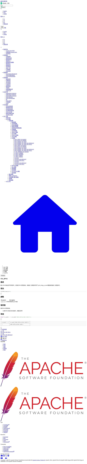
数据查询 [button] (8, 65)
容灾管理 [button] (8, 82)
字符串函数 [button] (14, 123)
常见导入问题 (9, 114)
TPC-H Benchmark (10, 75)
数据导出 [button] (8, 63)
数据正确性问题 (10, 113)
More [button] (7, 103)
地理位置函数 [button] (15, 126)
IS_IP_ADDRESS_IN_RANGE (21, 151)
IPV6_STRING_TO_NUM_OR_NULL (23, 150)
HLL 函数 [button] (14, 167)
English (5, 11)
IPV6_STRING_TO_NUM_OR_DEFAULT (24, 149)
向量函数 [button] (14, 129)
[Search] (7, 5)
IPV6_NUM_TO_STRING (20, 146)
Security (5, 432)
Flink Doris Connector (11, 94)
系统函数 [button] (14, 168)
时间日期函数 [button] (15, 125)
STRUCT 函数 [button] (15, 135)
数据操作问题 (9, 107)
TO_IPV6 (16, 161)
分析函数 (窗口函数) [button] (14, 177)
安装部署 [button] (8, 56)
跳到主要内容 (4, 1)
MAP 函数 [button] (14, 133)
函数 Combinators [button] (13, 175)
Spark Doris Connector (11, 93)
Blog (4, 439)
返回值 (5, 350)
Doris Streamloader (10, 98)
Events (5, 428)
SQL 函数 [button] (8, 119)
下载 (5, 27)
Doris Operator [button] (9, 97)
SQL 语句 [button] (8, 181)
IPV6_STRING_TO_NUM (20, 148)
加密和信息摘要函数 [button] (17, 128)
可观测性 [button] (8, 69)
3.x (4, 20)
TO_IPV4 (16, 158)
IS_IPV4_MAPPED (18, 154)
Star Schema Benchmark (11, 73)
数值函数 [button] (14, 122)
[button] (1, 8)
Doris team (5, 450)
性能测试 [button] (5, 72)
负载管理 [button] (8, 80)
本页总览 (3, 275)
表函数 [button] (10, 178)
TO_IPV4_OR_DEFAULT (20, 159)
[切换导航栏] (2, 27)
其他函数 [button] (14, 170)
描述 (4, 345)
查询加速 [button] (8, 66)
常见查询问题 (9, 109)
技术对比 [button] (8, 53)
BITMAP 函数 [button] (15, 165)
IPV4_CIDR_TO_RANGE (20, 139)
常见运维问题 (9, 106)
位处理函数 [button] (14, 130)
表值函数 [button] (11, 180)
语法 (4, 347)
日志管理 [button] (8, 83)
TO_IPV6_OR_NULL (19, 164)
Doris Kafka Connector (11, 95)
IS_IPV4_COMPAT (18, 153)
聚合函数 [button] (11, 174)
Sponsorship (6, 430)
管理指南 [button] (5, 77)
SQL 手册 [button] (5, 116)
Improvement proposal (8, 453)
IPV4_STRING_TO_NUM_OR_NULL (23, 144)
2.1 (4, 21)
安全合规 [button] (8, 71)
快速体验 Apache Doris (11, 52)
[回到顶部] (1, 47)
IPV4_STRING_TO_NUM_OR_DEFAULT (24, 143)
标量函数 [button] (11, 120)
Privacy (5, 431)
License (5, 427)
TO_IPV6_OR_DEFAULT (20, 163)
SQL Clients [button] (9, 100)
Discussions (6, 443)
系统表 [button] (7, 87)
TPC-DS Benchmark (10, 76)
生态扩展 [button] (5, 92)
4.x (4, 19)
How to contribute (7, 448)
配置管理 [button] (8, 86)
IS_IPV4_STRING (18, 155)
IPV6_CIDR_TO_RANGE (20, 145)
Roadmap (5, 451)
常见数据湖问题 (10, 110)
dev (4, 22)
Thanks (5, 433)
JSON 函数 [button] (14, 136)
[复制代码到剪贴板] (1, 294)
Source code (6, 449)
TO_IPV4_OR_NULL (19, 160)
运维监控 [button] (8, 84)
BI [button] (6, 99)
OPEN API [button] (8, 90)
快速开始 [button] (5, 49)
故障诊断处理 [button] (9, 89)
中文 (4, 12)
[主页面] (44, 266)
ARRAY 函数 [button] (15, 132)
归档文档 (5, 24)
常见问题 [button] (5, 104)
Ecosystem (5, 440)
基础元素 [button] (8, 117)
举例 (4, 351)
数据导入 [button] (8, 60)
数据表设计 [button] (9, 59)
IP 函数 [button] (13, 138)
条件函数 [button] (14, 172)
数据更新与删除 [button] (10, 62)
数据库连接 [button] (9, 58)
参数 (4, 348)
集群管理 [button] (8, 79)
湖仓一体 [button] (8, 68)
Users (4, 442)
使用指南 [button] (5, 55)
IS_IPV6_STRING (18, 156)
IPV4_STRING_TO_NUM (20, 142)
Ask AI (3, 7)
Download (5, 438)
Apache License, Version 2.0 (39, 461)
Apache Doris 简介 (10, 50)
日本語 (5, 13)
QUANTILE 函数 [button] (16, 171)
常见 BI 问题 (9, 112)
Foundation (6, 426)
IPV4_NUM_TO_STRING (20, 140)
